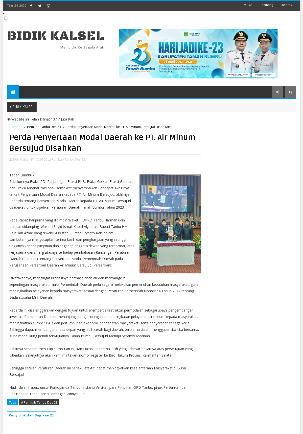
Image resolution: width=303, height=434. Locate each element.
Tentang (266, 5)
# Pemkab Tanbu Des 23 (39, 402)
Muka (248, 5)
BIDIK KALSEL (55, 36)
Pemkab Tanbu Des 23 (44, 126)
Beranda (16, 126)
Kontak (286, 5)
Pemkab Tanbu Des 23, (68, 159)
